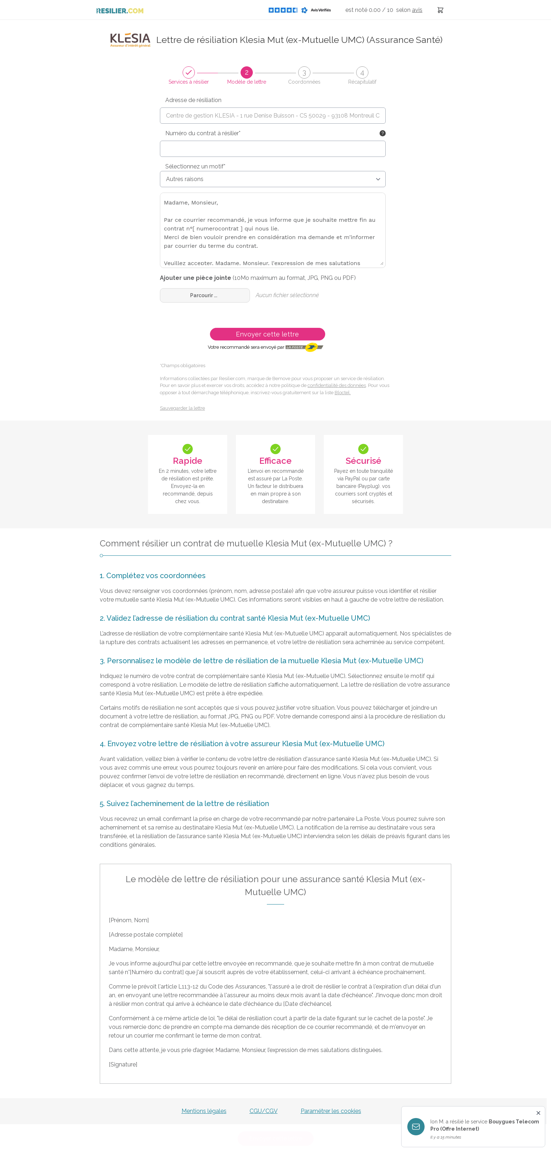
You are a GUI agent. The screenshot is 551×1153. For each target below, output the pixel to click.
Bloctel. (343, 392)
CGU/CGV (264, 1111)
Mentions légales (204, 1111)
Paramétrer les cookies (331, 1111)
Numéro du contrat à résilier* (203, 133)
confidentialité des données (337, 385)
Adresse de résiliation (193, 100)
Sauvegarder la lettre (182, 408)
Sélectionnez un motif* (195, 166)
